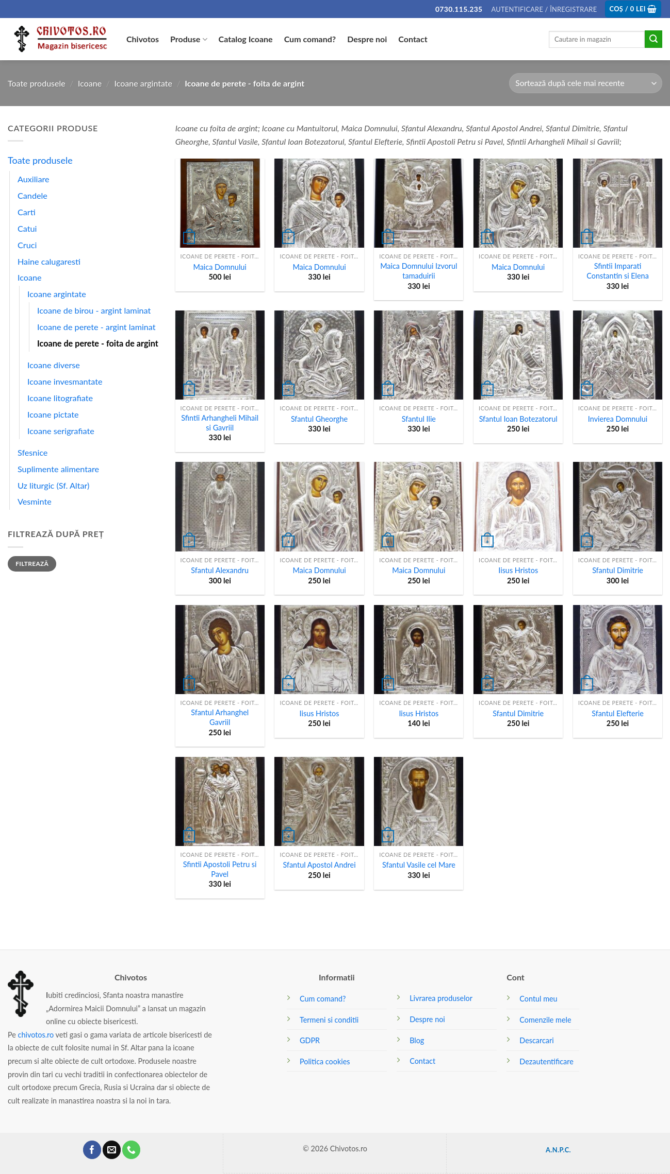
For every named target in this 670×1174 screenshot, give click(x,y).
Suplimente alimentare (58, 469)
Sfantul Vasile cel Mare (418, 864)
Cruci (27, 245)
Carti (27, 212)
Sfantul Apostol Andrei (319, 864)
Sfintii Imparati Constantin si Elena (617, 271)
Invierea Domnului (617, 419)
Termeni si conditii (329, 1019)
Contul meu (538, 998)
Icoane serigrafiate (60, 431)
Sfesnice (32, 452)
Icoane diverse (53, 365)
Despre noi (367, 39)
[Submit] (653, 39)
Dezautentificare (546, 1061)
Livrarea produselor (441, 998)
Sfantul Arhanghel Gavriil (220, 717)
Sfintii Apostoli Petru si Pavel (220, 869)
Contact (412, 39)
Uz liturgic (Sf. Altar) (53, 485)
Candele (32, 195)
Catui (27, 228)
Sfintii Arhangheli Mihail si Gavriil (219, 422)
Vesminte (35, 501)
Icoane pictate (53, 414)
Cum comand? (310, 39)
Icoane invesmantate (65, 381)
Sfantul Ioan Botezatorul (518, 419)
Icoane (90, 83)
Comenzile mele (545, 1019)
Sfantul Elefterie (618, 713)
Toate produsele (37, 83)
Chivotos (142, 39)
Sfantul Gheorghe (319, 419)
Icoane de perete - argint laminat (96, 327)
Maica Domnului (220, 267)
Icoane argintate (143, 83)
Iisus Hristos (518, 570)
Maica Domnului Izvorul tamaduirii (418, 271)
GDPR (310, 1040)
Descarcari (536, 1040)
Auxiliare (34, 179)
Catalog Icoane (246, 39)
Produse (188, 39)
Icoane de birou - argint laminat (94, 310)
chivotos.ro (36, 1034)
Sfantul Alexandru (220, 570)
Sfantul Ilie (419, 419)
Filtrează (31, 563)
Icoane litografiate (60, 398)
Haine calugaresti (49, 261)
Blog (417, 1040)
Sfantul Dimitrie (617, 570)
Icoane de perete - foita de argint (97, 343)
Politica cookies (325, 1061)
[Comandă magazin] (585, 83)
